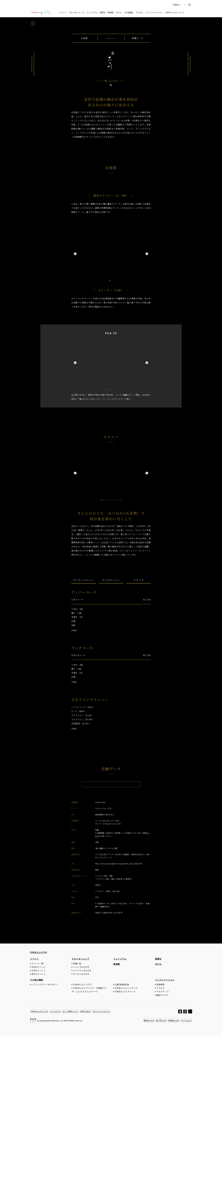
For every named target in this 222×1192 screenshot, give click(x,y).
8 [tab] (118, 625)
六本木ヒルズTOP (38, 1108)
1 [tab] (109, 406)
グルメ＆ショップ (76, 12)
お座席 (84, 119)
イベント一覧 (37, 1120)
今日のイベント (38, 1123)
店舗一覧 (77, 1120)
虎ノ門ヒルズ (158, 1177)
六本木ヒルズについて (174, 12)
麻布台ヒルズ (144, 1177)
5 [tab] (111, 625)
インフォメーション (154, 12)
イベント (63, 12)
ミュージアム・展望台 (95, 12)
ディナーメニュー (83, 706)
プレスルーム (58, 1167)
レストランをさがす (82, 1127)
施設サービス (162, 1151)
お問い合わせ (91, 1167)
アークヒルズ (185, 1177)
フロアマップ (162, 1148)
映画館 (110, 12)
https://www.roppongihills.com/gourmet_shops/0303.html (118, 1020)
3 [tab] (113, 515)
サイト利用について (74, 1167)
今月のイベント (38, 1127)
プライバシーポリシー (108, 1167)
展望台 (158, 1115)
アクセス (139, 12)
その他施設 (128, 12)
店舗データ (137, 119)
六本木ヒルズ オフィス (125, 1148)
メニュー (111, 119)
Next (146, 379)
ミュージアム (119, 1115)
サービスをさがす (81, 1130)
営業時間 (160, 1141)
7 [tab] (116, 625)
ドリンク (138, 706)
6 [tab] (113, 625)
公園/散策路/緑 (122, 1141)
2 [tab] (112, 406)
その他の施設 (36, 1136)
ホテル (119, 12)
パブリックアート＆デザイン (44, 1141)
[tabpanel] (111, 381)
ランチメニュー (111, 706)
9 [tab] (121, 625)
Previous (75, 379)
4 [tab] (108, 625)
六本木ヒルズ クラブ (82, 1141)
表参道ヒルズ (171, 1177)
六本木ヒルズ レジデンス (126, 1144)
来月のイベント (38, 1130)
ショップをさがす (81, 1123)
